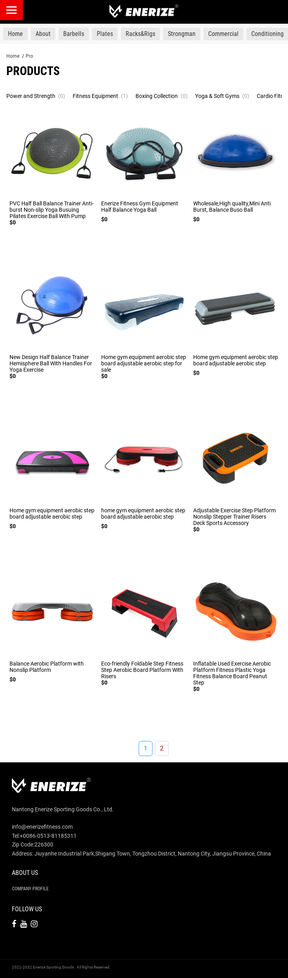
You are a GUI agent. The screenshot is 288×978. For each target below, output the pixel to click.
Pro (29, 56)
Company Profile (30, 888)
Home (12, 56)
